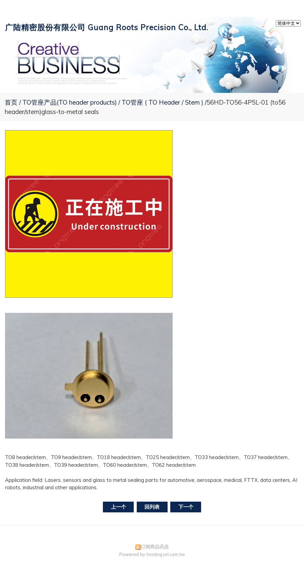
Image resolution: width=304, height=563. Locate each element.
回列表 (152, 507)
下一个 (185, 507)
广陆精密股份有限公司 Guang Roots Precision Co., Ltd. (106, 27)
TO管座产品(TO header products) (70, 102)
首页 (11, 102)
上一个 (118, 507)
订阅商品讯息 (155, 546)
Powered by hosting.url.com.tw (152, 554)
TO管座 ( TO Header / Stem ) (162, 102)
